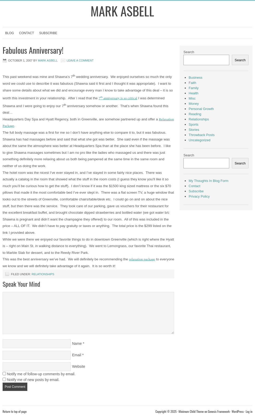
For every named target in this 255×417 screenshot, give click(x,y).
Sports (194, 124)
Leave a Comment (80, 60)
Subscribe (48, 33)
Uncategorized (200, 140)
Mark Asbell (122, 11)
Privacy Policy (199, 196)
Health (194, 93)
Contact (26, 33)
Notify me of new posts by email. (33, 380)
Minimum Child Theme (191, 411)
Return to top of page (15, 411)
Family (194, 88)
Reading (195, 114)
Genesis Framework (219, 411)
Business (195, 77)
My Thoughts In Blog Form (208, 181)
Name (77, 343)
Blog (9, 33)
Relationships (42, 274)
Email (76, 355)
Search (188, 52)
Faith (192, 83)
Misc (192, 98)
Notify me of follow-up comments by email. (41, 374)
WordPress (238, 411)
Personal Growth (201, 109)
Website (78, 366)
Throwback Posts (202, 135)
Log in (249, 411)
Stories (194, 130)
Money (194, 104)
